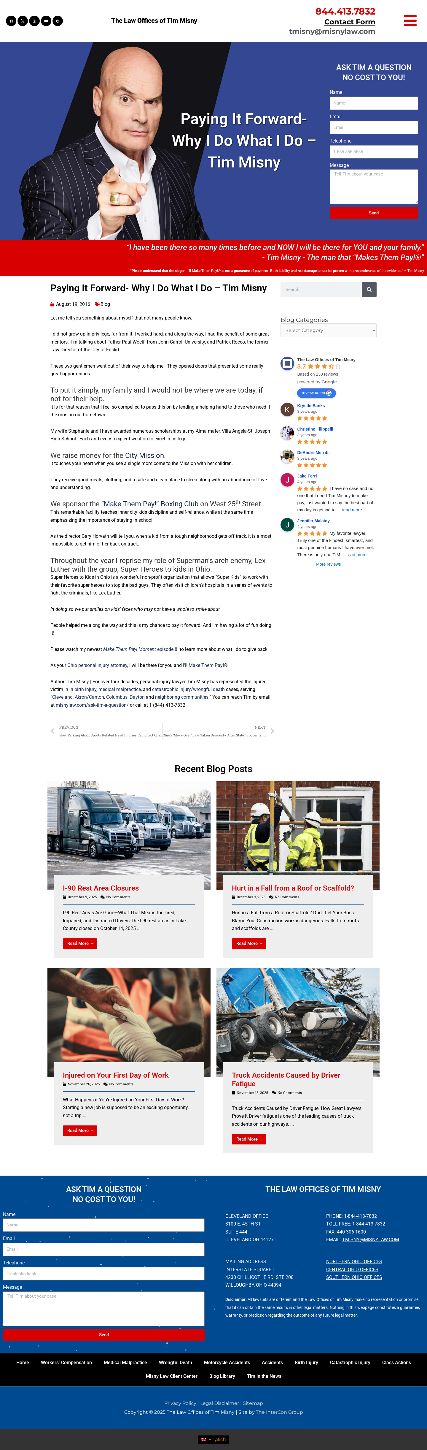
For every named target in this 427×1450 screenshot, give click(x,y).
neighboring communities (181, 697)
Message (339, 165)
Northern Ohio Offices (354, 1261)
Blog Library (222, 1376)
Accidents (272, 1362)
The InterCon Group (279, 1412)
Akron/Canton (89, 697)
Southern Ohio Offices (354, 1277)
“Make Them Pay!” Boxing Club (149, 504)
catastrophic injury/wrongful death (188, 689)
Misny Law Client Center (171, 1376)
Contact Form (349, 22)
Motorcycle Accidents (227, 1362)
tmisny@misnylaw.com (332, 31)
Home (22, 1362)
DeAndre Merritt (313, 452)
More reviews (328, 564)
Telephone (340, 141)
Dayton (137, 697)
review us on (317, 393)
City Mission (144, 455)
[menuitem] (213, 1439)
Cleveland (62, 697)
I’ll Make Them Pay (203, 665)
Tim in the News (264, 1376)
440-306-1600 (351, 1232)
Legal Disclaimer (219, 1403)
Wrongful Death (175, 1362)
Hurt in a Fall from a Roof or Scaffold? (293, 888)
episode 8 (139, 649)
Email (336, 116)
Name (336, 92)
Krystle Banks (311, 405)
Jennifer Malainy (313, 520)
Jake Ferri (307, 476)
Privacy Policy (180, 1403)
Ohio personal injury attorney (97, 665)
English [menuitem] (217, 1439)
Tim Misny (78, 681)
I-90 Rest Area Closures (101, 888)
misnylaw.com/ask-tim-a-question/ (92, 705)
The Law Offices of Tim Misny (154, 20)
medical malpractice (119, 689)
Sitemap (253, 1403)
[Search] (369, 289)
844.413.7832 (345, 11)
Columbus (117, 697)
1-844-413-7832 (360, 1216)
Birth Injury (306, 1362)
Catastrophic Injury (350, 1362)
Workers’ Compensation (66, 1362)
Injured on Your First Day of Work (116, 1075)
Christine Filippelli (315, 429)
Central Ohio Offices (352, 1269)
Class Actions (396, 1362)
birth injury (85, 689)
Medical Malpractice (125, 1362)
